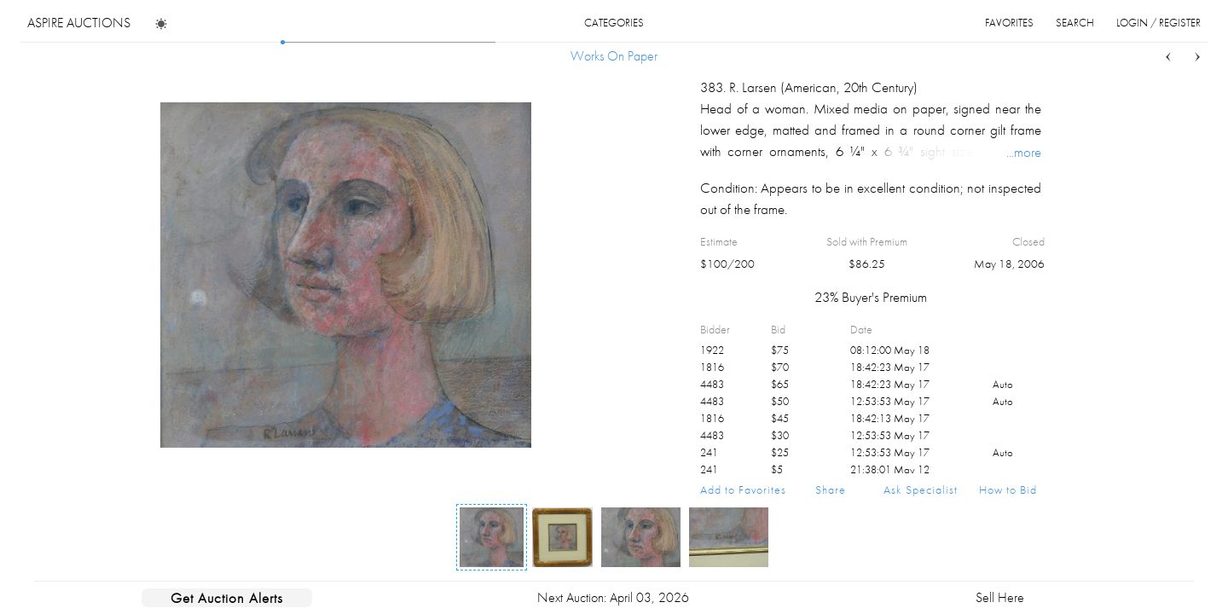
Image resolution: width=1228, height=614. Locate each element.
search (1075, 22)
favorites (1009, 22)
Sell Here (1000, 597)
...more (1023, 151)
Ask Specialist (920, 489)
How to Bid (1008, 489)
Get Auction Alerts (227, 597)
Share (830, 489)
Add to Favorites (743, 489)
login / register (1158, 22)
